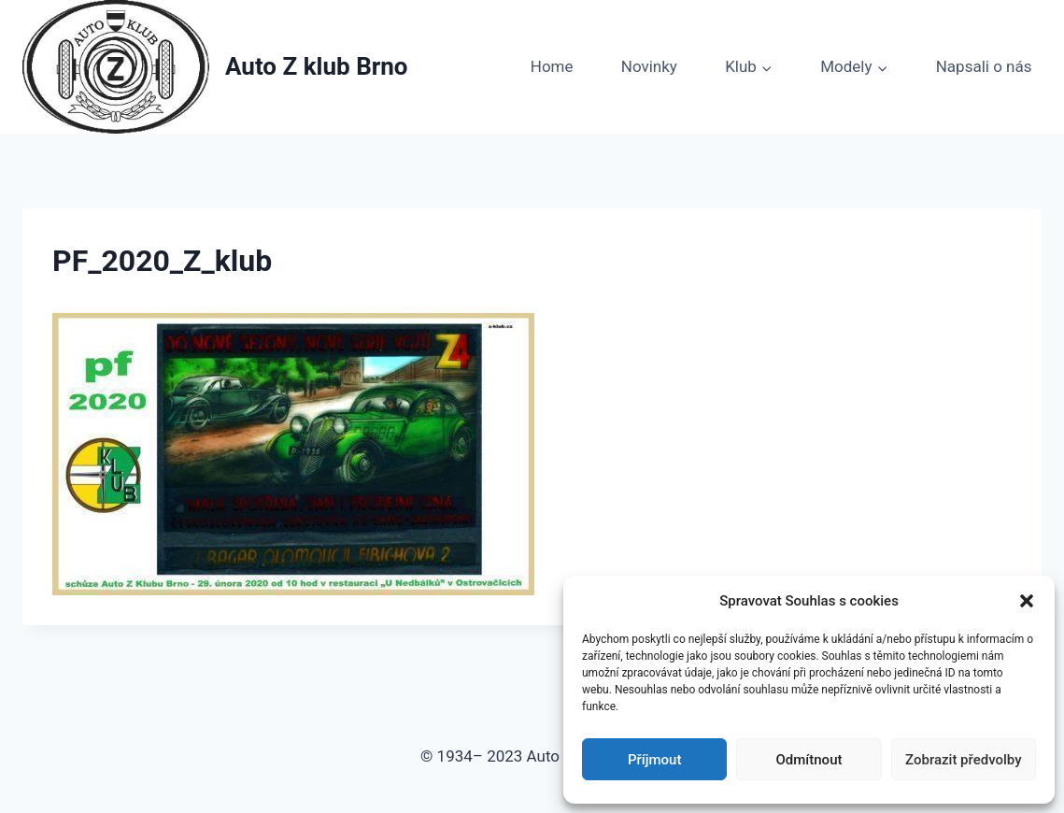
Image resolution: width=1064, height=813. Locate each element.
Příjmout (654, 759)
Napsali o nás (984, 66)
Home (552, 66)
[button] (1026, 601)
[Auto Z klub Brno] (215, 67)
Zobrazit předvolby (963, 759)
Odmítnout (809, 759)
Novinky (649, 66)
